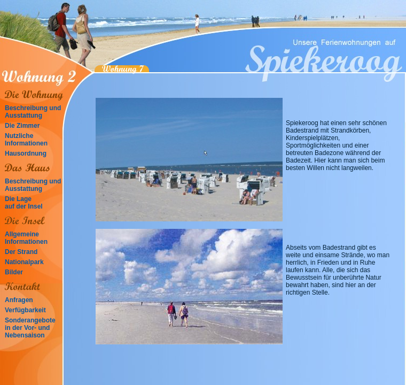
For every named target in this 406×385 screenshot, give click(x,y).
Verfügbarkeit (25, 310)
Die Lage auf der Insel (24, 202)
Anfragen (19, 300)
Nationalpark (24, 262)
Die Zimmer (22, 125)
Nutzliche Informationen (26, 139)
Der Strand (21, 252)
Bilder (14, 272)
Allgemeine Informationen (26, 237)
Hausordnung (25, 153)
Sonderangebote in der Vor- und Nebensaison (30, 328)
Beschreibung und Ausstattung (33, 111)
